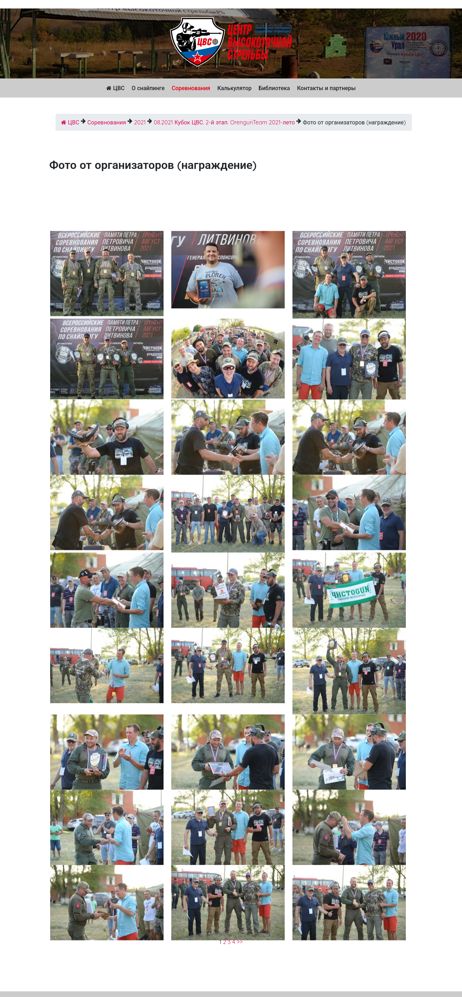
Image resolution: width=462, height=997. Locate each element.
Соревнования (191, 88)
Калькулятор (234, 88)
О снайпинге (148, 88)
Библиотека (274, 88)
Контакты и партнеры (326, 88)
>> (240, 941)
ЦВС (115, 88)
